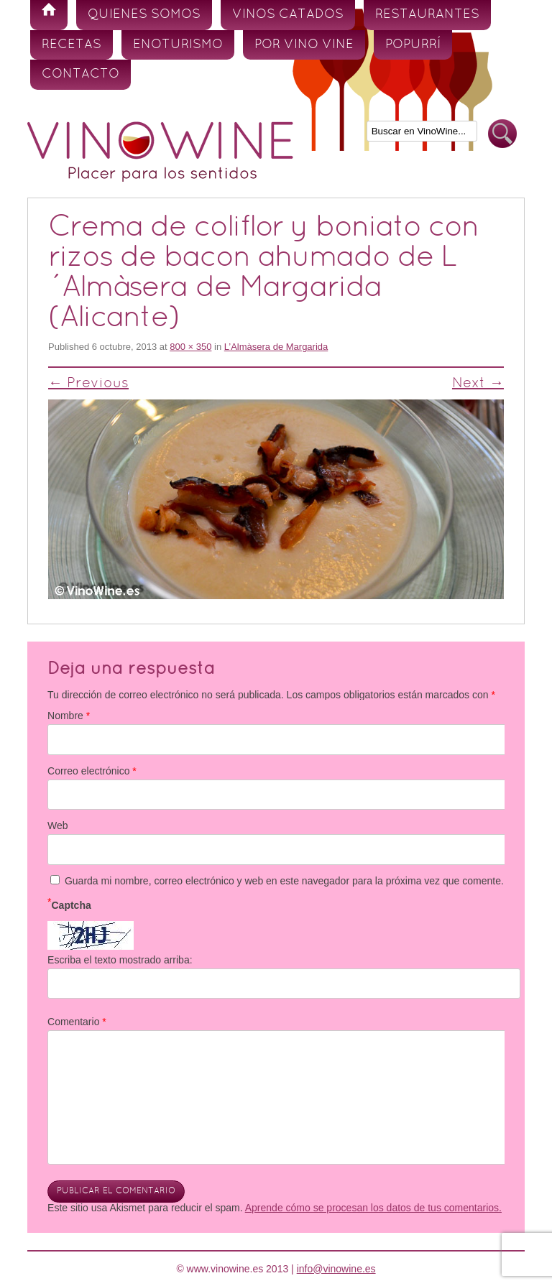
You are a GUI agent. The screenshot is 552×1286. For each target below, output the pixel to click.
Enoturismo (178, 45)
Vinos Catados (288, 15)
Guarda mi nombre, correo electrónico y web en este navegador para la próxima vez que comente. (284, 881)
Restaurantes (427, 15)
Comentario (76, 1021)
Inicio (48, 15)
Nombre (68, 715)
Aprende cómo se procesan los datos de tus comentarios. (373, 1207)
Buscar (502, 134)
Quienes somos (144, 15)
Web (57, 825)
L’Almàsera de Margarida (276, 346)
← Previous (88, 383)
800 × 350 (190, 346)
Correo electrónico (92, 771)
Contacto (80, 74)
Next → (478, 383)
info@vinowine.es (336, 1269)
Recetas (71, 45)
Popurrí (413, 45)
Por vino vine (304, 45)
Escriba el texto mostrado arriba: (120, 960)
